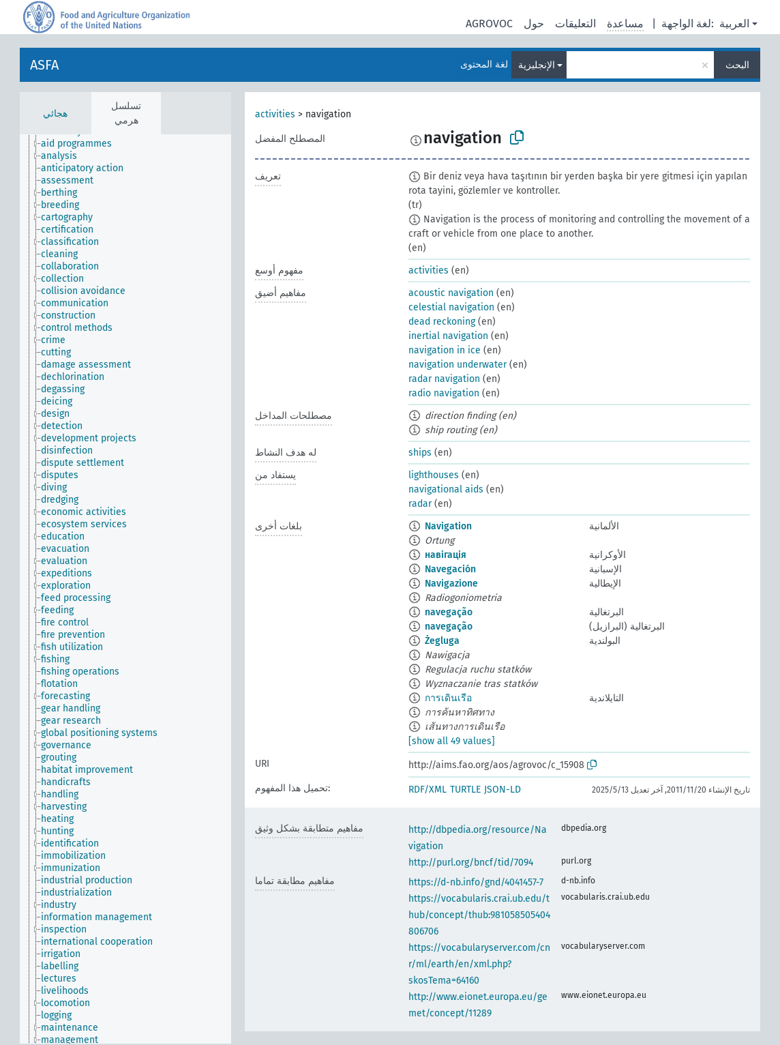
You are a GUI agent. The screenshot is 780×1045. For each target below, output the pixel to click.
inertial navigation (448, 336)
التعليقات (575, 23)
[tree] (125, 589)
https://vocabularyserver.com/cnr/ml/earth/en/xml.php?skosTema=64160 (479, 964)
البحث (737, 65)
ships (420, 452)
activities (275, 114)
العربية (734, 23)
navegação (448, 612)
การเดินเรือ (448, 698)
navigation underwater (457, 364)
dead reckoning (441, 321)
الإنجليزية (536, 65)
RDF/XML (427, 789)
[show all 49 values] (451, 741)
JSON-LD (502, 789)
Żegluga (442, 641)
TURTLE (465, 789)
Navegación (450, 569)
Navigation (448, 526)
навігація (445, 555)
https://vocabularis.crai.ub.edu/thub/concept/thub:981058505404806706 (479, 915)
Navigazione (451, 583)
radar (420, 504)
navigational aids (445, 489)
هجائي (55, 113)
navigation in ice (444, 350)
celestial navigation (451, 307)
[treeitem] (82, 144)
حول (534, 23)
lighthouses (433, 475)
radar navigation (444, 379)
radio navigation (443, 393)
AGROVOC (489, 23)
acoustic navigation (451, 293)
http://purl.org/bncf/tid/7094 (470, 862)
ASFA (44, 65)
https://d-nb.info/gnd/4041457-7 (475, 882)
